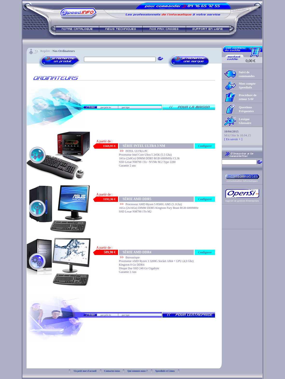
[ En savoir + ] (233, 139)
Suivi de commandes (247, 74)
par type (126, 107)
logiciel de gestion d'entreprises (242, 200)
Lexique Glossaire (245, 121)
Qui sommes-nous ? (137, 371)
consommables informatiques (242, 180)
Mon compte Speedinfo (247, 85)
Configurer (205, 146)
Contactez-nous (112, 371)
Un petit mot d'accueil (85, 371)
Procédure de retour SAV (248, 97)
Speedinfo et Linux (165, 371)
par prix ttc (106, 107)
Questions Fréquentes (246, 109)
